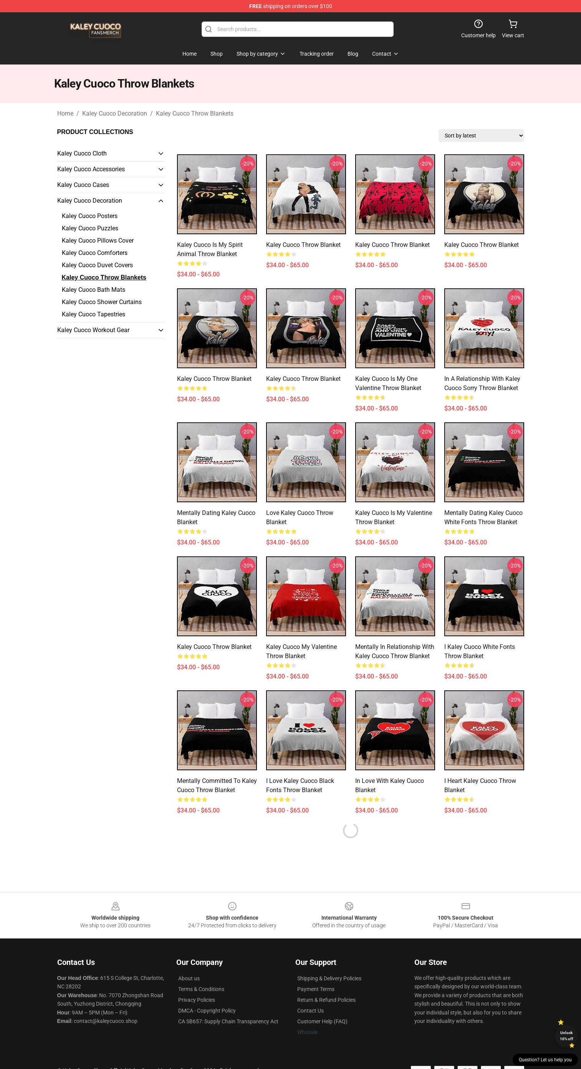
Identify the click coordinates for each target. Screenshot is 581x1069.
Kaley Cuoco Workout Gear (93, 330)
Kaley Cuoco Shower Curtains (102, 302)
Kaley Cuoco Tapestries (93, 314)
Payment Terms (315, 989)
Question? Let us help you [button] (545, 1059)
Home (65, 113)
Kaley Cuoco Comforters (94, 252)
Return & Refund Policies (326, 1000)
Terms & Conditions (201, 989)
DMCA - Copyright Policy (207, 1011)
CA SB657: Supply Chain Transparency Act (228, 1021)
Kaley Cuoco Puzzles (90, 228)
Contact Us (310, 1011)
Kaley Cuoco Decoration (114, 113)
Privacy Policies (196, 1000)
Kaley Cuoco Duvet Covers (97, 265)
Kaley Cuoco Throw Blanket (303, 244)
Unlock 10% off (566, 1036)
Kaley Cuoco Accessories (91, 169)
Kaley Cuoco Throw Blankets (194, 113)
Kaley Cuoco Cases (83, 185)
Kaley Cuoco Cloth (82, 153)
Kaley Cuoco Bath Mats (93, 289)
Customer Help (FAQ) (322, 1021)
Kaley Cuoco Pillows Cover (98, 240)
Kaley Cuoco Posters (90, 216)
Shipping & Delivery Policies (329, 978)
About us (189, 978)
